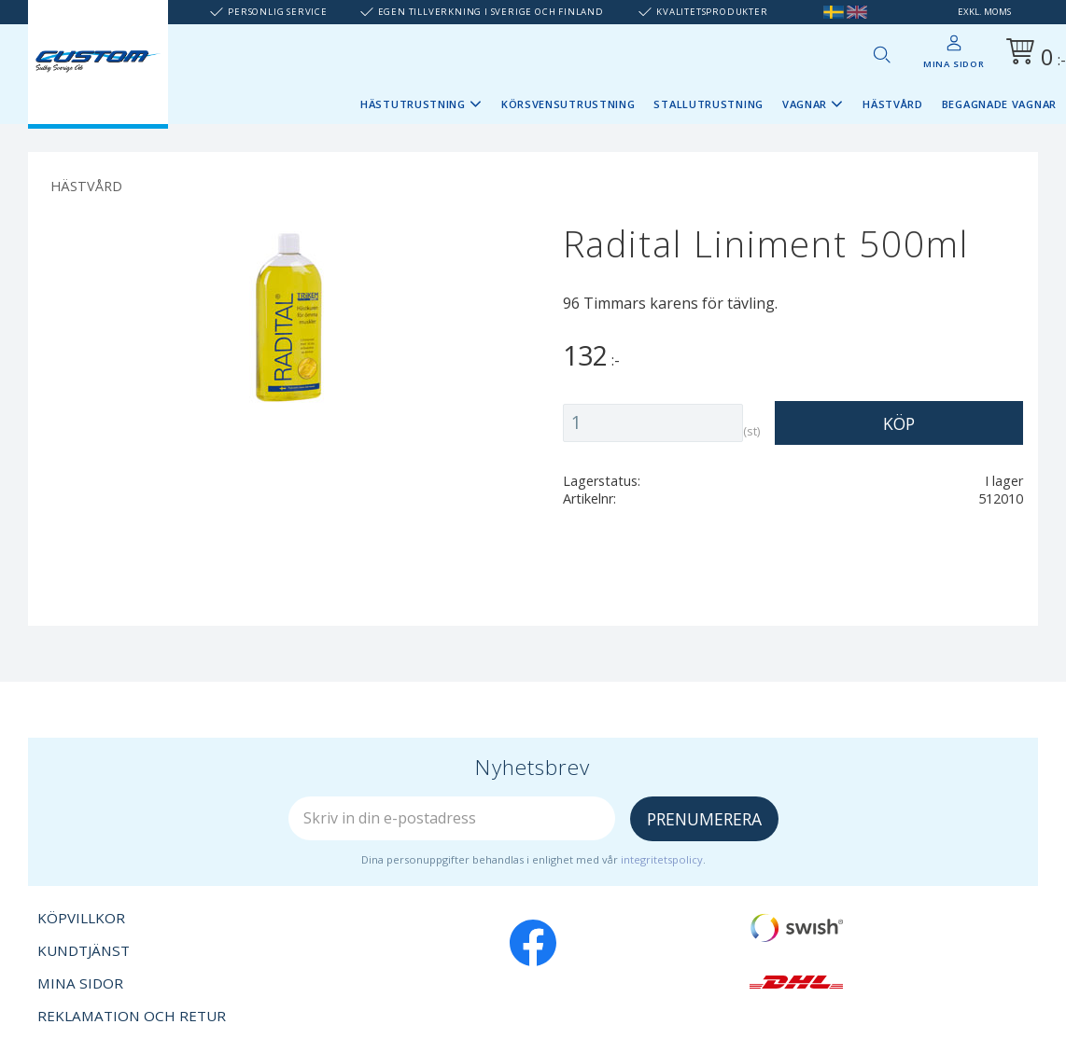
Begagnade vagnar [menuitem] (999, 104)
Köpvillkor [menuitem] (81, 917)
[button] (881, 54)
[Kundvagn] (1032, 54)
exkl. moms (984, 12)
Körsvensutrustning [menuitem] (568, 104)
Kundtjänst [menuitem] (83, 950)
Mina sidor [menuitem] (954, 64)
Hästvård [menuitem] (893, 104)
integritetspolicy (662, 859)
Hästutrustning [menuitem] (413, 104)
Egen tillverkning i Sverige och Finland (491, 12)
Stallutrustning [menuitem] (708, 104)
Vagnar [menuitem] (804, 104)
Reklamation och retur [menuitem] (131, 1015)
